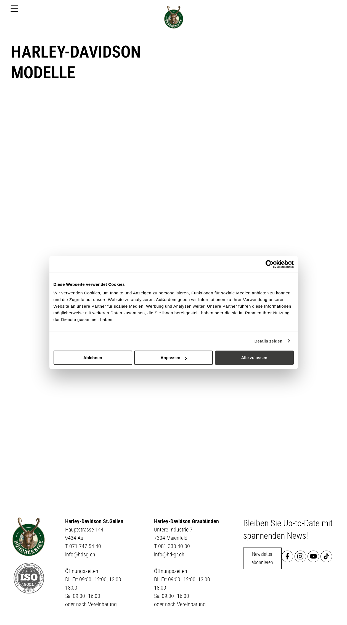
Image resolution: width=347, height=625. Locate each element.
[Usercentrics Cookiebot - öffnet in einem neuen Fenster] (269, 264)
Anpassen (173, 357)
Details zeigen (268, 341)
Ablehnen (92, 357)
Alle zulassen (254, 357)
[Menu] (14, 8)
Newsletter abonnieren (262, 558)
